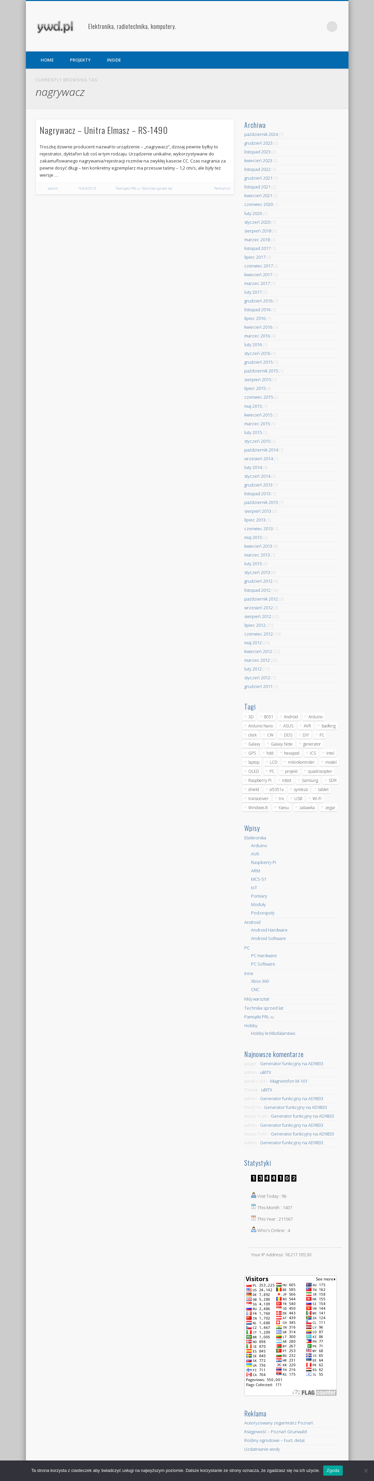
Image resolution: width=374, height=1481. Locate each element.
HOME (47, 60)
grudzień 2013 (258, 485)
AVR (255, 854)
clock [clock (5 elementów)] (252, 735)
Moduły (258, 904)
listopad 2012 (257, 590)
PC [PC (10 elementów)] (272, 771)
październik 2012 (261, 599)
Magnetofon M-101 (288, 1081)
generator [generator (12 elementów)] (312, 744)
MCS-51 (258, 879)
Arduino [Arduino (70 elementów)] (315, 717)
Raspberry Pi (263, 862)
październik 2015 (261, 371)
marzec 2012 (257, 660)
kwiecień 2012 (258, 651)
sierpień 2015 (257, 379)
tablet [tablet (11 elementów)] (323, 789)
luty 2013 (253, 564)
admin (53, 188)
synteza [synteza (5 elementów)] (301, 789)
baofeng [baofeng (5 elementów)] (329, 726)
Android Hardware (269, 930)
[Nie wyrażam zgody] (365, 1470)
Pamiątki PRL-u (128, 188)
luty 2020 (253, 213)
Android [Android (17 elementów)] (291, 717)
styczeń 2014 (257, 476)
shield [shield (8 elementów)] (253, 789)
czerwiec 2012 (258, 634)
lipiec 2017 (254, 257)
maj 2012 (253, 643)
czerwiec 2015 (258, 397)
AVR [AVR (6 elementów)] (307, 726)
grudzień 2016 (258, 301)
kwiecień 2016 (258, 327)
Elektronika (255, 838)
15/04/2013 (87, 188)
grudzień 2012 (258, 581)
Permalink (222, 188)
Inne (248, 973)
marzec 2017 (257, 283)
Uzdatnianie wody (262, 1449)
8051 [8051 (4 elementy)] (269, 717)
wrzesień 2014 (258, 459)
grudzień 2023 (258, 143)
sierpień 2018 (257, 231)
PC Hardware (264, 955)
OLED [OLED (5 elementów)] (253, 771)
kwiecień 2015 (258, 415)
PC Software (263, 964)
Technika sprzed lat (156, 188)
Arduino (259, 845)
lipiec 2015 (254, 388)
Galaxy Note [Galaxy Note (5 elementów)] (282, 744)
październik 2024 (261, 134)
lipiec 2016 (254, 318)
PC (247, 948)
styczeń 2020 (257, 222)
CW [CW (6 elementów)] (270, 735)
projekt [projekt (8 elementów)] (291, 771)
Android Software (268, 938)
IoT (254, 887)
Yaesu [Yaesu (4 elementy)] (283, 807)
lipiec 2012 (254, 625)
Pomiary (259, 896)
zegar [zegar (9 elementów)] (330, 807)
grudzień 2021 (258, 178)
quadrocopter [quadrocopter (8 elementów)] (320, 771)
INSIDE (114, 60)
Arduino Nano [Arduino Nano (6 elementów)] (260, 726)
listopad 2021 (257, 187)
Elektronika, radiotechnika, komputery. (132, 26)
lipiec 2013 (254, 520)
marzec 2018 (257, 240)
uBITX (265, 1072)
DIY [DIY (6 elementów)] (306, 735)
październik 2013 (261, 502)
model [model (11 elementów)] (331, 762)
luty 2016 (253, 344)
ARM (255, 871)
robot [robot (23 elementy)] (286, 780)
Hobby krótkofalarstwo (273, 1033)
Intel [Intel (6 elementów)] (330, 753)
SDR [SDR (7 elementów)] (333, 780)
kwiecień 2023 (258, 160)
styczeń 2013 (257, 572)
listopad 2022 (257, 169)
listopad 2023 (257, 152)
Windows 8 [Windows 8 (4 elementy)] (258, 807)
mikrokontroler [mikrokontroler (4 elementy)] (301, 762)
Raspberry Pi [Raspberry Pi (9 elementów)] (260, 780)
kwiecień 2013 (258, 546)
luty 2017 (253, 292)
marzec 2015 (257, 424)
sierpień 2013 (257, 511)
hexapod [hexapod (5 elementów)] (291, 753)
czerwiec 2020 (258, 204)
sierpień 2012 (257, 616)
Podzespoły (263, 913)
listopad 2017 (257, 248)
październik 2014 (261, 450)
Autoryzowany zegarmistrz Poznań (278, 1423)
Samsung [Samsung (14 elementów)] (310, 780)
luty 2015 (253, 432)
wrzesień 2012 (258, 608)
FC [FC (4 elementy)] (322, 735)
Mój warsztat (256, 999)
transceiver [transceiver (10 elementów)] (258, 798)
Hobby (250, 1025)
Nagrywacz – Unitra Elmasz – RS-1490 (104, 130)
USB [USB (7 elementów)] (298, 798)
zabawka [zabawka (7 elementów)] (307, 807)
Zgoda (333, 1470)
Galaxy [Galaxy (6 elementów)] (254, 744)
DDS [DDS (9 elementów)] (288, 735)
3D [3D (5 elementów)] (251, 717)
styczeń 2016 (257, 353)
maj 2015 (253, 406)
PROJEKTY (80, 60)
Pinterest (318, 26)
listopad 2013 (257, 494)
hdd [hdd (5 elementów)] (270, 753)
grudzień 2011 (258, 686)
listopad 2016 (257, 309)
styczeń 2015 (257, 441)
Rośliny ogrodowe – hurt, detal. (274, 1440)
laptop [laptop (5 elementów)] (253, 762)
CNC (255, 989)
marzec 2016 (257, 336)
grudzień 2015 (258, 362)
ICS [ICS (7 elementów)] (313, 753)
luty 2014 (253, 467)
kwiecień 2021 (258, 195)
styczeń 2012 (257, 678)
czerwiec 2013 (258, 529)
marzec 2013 (257, 555)
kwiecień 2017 (258, 275)
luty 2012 (253, 669)
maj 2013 (253, 537)
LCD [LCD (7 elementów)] (274, 762)
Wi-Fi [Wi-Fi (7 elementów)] (317, 798)
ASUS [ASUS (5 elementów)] (288, 726)
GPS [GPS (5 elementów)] (252, 753)
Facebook (304, 26)
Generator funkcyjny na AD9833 (291, 1063)
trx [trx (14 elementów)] (281, 798)
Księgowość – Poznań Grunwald (275, 1432)
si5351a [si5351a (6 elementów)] (276, 789)
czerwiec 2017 (258, 266)
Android (252, 922)
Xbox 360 (260, 981)
